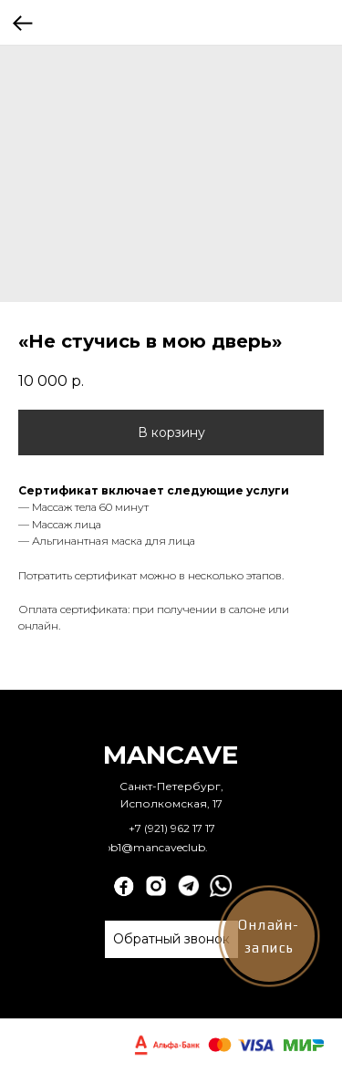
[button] (171, 939)
